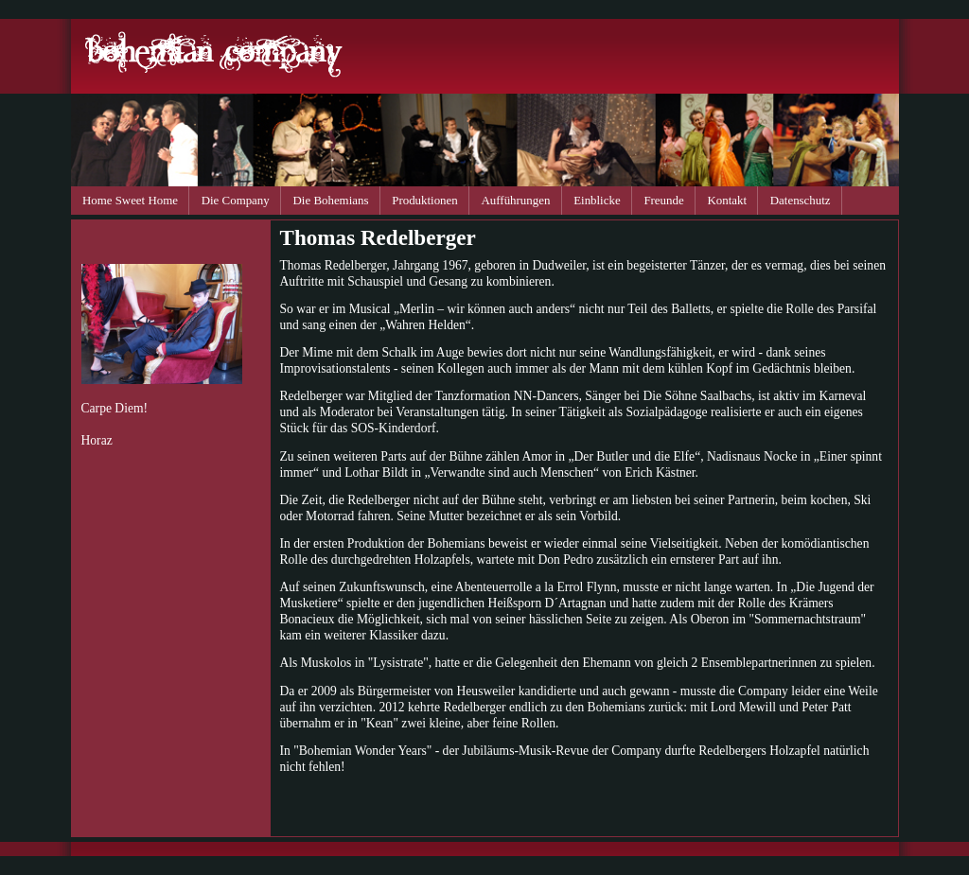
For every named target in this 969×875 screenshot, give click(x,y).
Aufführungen (516, 200)
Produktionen (425, 200)
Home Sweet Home (130, 200)
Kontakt (727, 200)
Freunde (663, 200)
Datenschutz (800, 200)
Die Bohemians (331, 200)
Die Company (236, 200)
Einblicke (596, 200)
